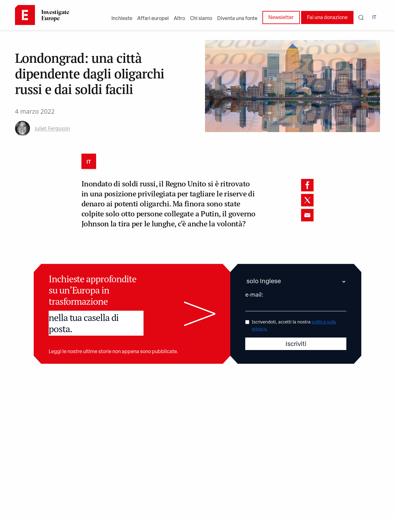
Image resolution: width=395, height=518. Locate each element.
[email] (307, 215)
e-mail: (254, 294)
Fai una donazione (327, 17)
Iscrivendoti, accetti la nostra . (294, 325)
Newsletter (281, 17)
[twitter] (307, 200)
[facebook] (307, 185)
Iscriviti (295, 344)
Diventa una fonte (237, 18)
